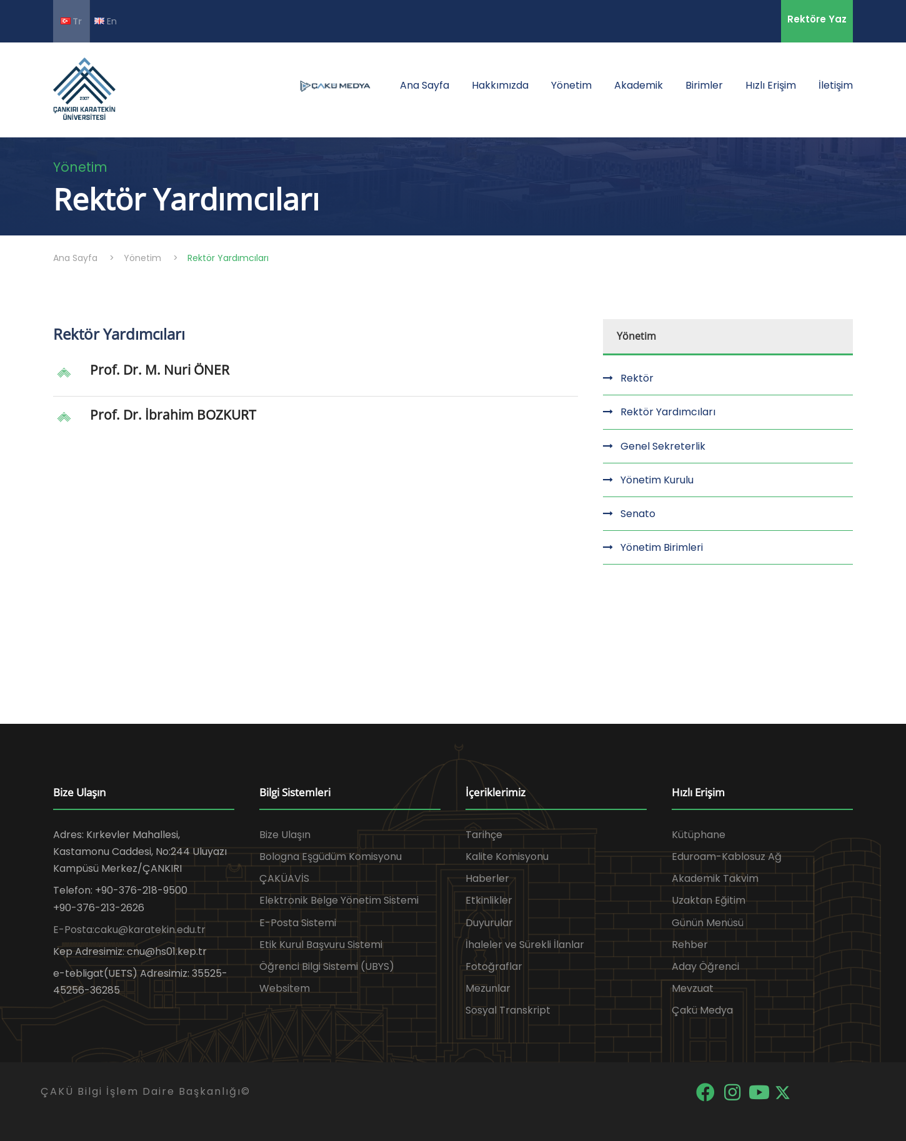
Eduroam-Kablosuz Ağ (727, 856)
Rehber (690, 944)
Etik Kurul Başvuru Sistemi (320, 944)
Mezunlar (487, 988)
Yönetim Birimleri (661, 547)
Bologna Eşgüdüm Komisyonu (330, 856)
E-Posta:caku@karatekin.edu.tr (129, 929)
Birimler (704, 85)
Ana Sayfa (424, 85)
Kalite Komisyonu (507, 856)
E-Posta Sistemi (297, 923)
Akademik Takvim (715, 878)
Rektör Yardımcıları (667, 412)
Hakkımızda (500, 85)
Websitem (284, 988)
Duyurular (489, 923)
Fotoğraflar (493, 966)
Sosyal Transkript (507, 1010)
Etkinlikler (488, 900)
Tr (71, 21)
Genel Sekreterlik (662, 446)
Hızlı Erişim (770, 85)
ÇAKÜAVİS (284, 878)
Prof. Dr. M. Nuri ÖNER (159, 369)
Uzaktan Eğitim (708, 900)
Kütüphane (698, 834)
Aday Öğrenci (705, 966)
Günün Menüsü (708, 923)
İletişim (836, 85)
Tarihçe (483, 834)
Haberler (487, 878)
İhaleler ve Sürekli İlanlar (524, 944)
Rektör (637, 378)
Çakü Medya (702, 1010)
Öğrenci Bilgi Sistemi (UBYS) (326, 966)
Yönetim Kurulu (657, 480)
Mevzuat (693, 988)
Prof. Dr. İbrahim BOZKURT (173, 414)
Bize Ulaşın (285, 834)
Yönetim (571, 85)
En (105, 21)
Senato (637, 513)
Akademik (638, 85)
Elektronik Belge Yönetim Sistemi (339, 900)
